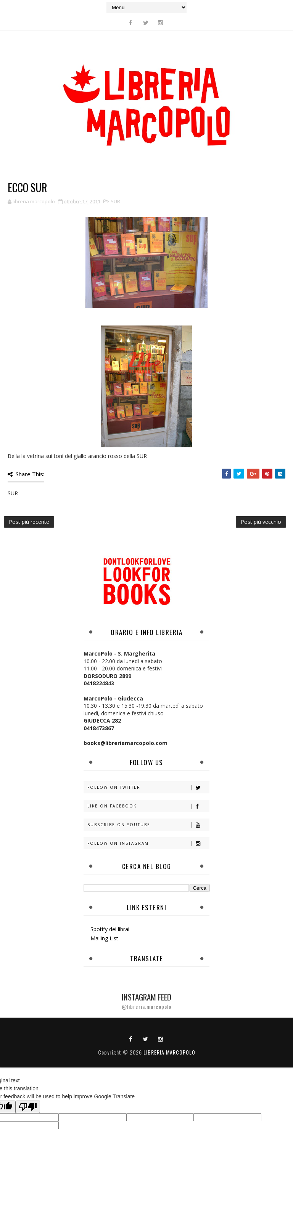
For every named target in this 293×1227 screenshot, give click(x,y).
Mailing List (104, 938)
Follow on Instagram (148, 843)
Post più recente (29, 521)
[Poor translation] (28, 1107)
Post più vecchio (261, 521)
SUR (115, 201)
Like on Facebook (148, 806)
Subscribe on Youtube (148, 825)
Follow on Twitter (148, 787)
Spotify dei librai (109, 929)
